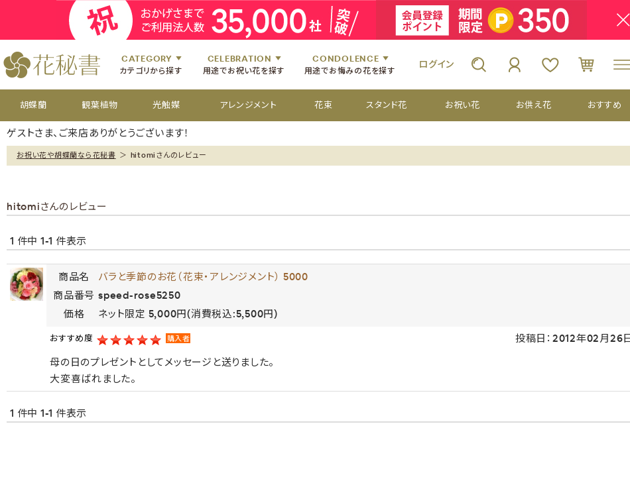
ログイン (436, 64)
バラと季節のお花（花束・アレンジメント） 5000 (203, 276)
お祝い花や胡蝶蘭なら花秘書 (66, 155)
